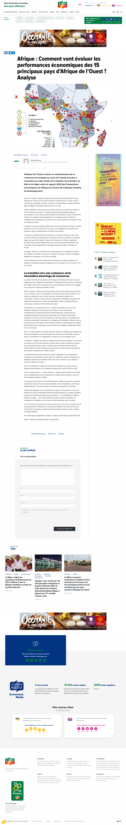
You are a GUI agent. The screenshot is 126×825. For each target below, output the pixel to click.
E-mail (22, 495)
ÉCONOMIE (40, 759)
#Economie (60, 18)
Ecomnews (90, 5)
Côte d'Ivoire (43, 12)
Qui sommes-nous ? (36, 821)
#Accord (19, 21)
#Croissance (30, 18)
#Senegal (47, 574)
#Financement (26, 574)
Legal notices (57, 821)
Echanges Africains (10, 12)
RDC (57, 12)
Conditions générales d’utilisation (74, 821)
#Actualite (29, 21)
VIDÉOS (39, 774)
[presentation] (33, 519)
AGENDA (69, 759)
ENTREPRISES (100, 759)
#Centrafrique (40, 21)
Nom (22, 488)
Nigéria (51, 12)
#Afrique (44, 155)
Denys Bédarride (36, 160)
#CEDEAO (20, 18)
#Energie (70, 18)
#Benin (75, 574)
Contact (48, 821)
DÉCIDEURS (99, 774)
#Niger (16, 574)
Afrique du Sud (24, 12)
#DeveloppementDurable (45, 18)
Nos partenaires (10, 803)
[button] (79, 12)
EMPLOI (69, 774)
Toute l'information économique (29, 5)
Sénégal (34, 12)
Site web (22, 502)
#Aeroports (38, 576)
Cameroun (64, 12)
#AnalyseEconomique (21, 155)
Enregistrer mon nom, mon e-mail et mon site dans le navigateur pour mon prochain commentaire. (45, 511)
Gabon (71, 12)
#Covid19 (48, 576)
